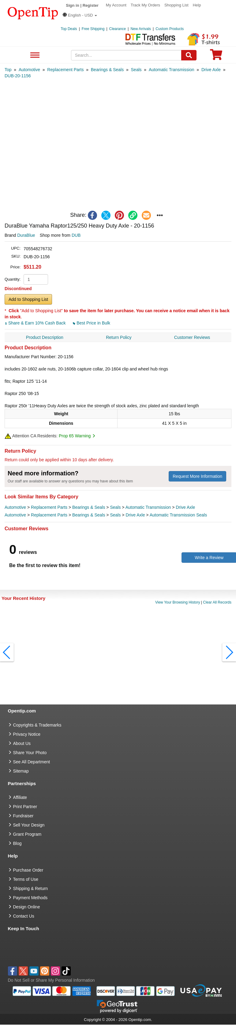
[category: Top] (8, 69)
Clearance (117, 29)
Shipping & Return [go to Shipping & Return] (30, 888)
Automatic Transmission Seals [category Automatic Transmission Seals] (178, 514)
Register (91, 5)
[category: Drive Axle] (211, 69)
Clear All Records (217, 602)
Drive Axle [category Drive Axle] (185, 507)
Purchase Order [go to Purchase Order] (28, 870)
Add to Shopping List (28, 299)
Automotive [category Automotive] (15, 507)
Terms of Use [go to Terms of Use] (25, 879)
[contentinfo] (33, 12)
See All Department (34, 55)
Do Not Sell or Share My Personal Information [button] (51, 980)
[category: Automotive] (29, 69)
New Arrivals (140, 29)
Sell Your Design (29, 825)
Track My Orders (145, 5)
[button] (80, 15)
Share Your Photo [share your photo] (30, 752)
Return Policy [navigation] (118, 337)
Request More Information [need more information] (197, 476)
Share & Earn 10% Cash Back (36, 322)
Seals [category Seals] (115, 507)
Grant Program (27, 834)
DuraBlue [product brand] (26, 235)
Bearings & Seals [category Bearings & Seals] (88, 507)
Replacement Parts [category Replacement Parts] (49, 507)
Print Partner (25, 806)
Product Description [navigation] (44, 337)
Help (197, 5)
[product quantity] (36, 279)
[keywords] (126, 55)
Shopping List (176, 5)
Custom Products (169, 29)
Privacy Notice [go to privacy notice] (26, 734)
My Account (116, 5)
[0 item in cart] (216, 56)
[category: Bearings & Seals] (107, 69)
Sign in (72, 5)
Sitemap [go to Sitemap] (21, 771)
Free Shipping (93, 29)
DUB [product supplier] (76, 235)
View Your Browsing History (177, 602)
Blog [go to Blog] (17, 843)
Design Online (26, 906)
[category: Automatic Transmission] (171, 69)
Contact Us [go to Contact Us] (23, 916)
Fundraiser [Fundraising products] (23, 815)
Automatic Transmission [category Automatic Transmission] (148, 507)
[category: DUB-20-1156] (18, 75)
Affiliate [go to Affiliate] (20, 797)
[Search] (189, 55)
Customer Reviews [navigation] (192, 337)
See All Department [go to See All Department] (31, 761)
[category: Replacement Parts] (65, 69)
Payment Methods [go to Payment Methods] (30, 897)
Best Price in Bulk (91, 322)
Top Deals (69, 29)
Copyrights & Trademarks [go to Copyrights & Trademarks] (37, 725)
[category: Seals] (136, 69)
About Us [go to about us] (22, 743)
